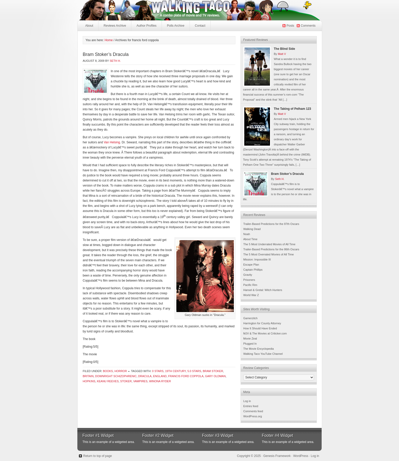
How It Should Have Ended (260, 328)
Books (108, 371)
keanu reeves (108, 381)
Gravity (247, 274)
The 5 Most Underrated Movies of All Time (269, 244)
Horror (121, 371)
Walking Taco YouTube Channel (263, 353)
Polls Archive (175, 25)
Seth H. (115, 60)
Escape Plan (251, 264)
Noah (246, 234)
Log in (247, 401)
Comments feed (253, 411)
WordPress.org (252, 416)
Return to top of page (97, 456)
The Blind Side (284, 49)
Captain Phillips (253, 269)
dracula (145, 376)
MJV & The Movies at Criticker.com (265, 333)
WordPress (300, 456)
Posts (290, 25)
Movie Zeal (250, 338)
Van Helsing (112, 142)
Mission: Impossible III (257, 259)
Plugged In (250, 343)
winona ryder (160, 381)
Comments (308, 25)
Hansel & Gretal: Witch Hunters (262, 289)
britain (88, 376)
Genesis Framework (277, 456)
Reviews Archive (115, 25)
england (160, 376)
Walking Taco (161, 10)
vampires (140, 381)
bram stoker (213, 371)
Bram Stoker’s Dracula (106, 54)
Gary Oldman (215, 376)
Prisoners (249, 279)
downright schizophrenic (116, 376)
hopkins (89, 381)
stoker (126, 381)
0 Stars (158, 371)
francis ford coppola (186, 376)
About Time (250, 239)
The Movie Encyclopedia (258, 348)
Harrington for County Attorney (262, 323)
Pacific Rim (250, 284)
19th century (175, 371)
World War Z (251, 295)
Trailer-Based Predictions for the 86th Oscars (271, 249)
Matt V (282, 53)
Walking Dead (252, 228)
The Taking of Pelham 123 (292, 109)
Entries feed (250, 406)
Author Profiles (145, 27)
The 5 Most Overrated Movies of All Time (268, 254)
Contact (200, 25)
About (89, 25)
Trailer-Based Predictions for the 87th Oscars (271, 223)
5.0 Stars (194, 371)
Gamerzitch (250, 318)
